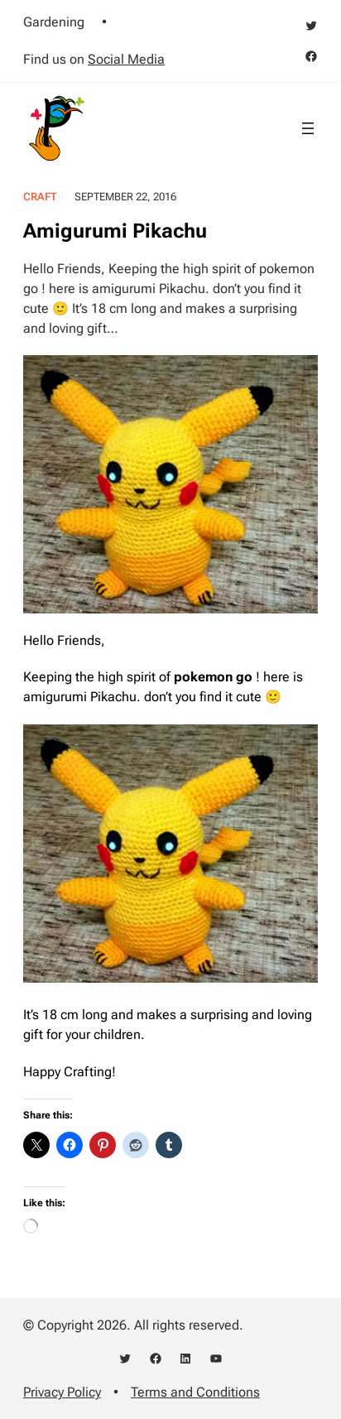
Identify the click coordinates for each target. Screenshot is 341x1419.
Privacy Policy (62, 1392)
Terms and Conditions (195, 1392)
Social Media (126, 59)
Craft (40, 196)
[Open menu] (308, 128)
